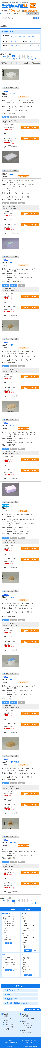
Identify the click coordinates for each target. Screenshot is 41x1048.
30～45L (32, 45)
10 (31, 56)
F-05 (11, 174)
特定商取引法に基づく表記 (29, 1040)
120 (24, 36)
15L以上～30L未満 (9, 962)
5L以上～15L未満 (9, 960)
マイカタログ (27, 1027)
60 (11, 36)
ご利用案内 (26, 1016)
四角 (24, 962)
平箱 (5, 937)
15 (13, 59)
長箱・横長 (7, 939)
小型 (5, 930)
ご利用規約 (11, 1040)
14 (10, 59)
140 (29, 36)
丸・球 (25, 965)
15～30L (25, 45)
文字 (24, 971)
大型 (5, 935)
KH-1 (12, 345)
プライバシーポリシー (11, 1042)
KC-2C (12, 263)
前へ (4, 56)
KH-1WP (13, 843)
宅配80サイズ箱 (8, 919)
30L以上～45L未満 (9, 964)
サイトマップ (29, 1042)
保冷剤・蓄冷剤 (8, 1024)
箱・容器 (25, 958)
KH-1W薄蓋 (14, 762)
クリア (15, 943)
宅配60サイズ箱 (8, 916)
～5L (12, 45)
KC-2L (12, 680)
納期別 (6, 1016)
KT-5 (12, 426)
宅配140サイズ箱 (8, 926)
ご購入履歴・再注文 (29, 1025)
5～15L (18, 45)
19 (25, 59)
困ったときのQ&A (28, 1018)
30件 (20, 63)
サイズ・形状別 (8, 1018)
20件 (15, 63)
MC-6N (13, 94)
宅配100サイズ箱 (8, 921)
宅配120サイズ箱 (8, 923)
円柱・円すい (27, 967)
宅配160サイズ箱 (8, 928)
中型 (5, 932)
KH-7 (12, 597)
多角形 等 (26, 969)
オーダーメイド (8, 1027)
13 (6, 59)
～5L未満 (6, 957)
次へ (33, 59)
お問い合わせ (27, 1032)
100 (20, 36)
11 (34, 56)
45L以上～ (6, 966)
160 (33, 36)
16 (16, 59)
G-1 (11, 508)
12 (37, 56)
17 (19, 59)
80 (15, 36)
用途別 (6, 1022)
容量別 (6, 1020)
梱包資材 (6, 1029)
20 (29, 59)
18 (22, 59)
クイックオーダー (28, 1023)
